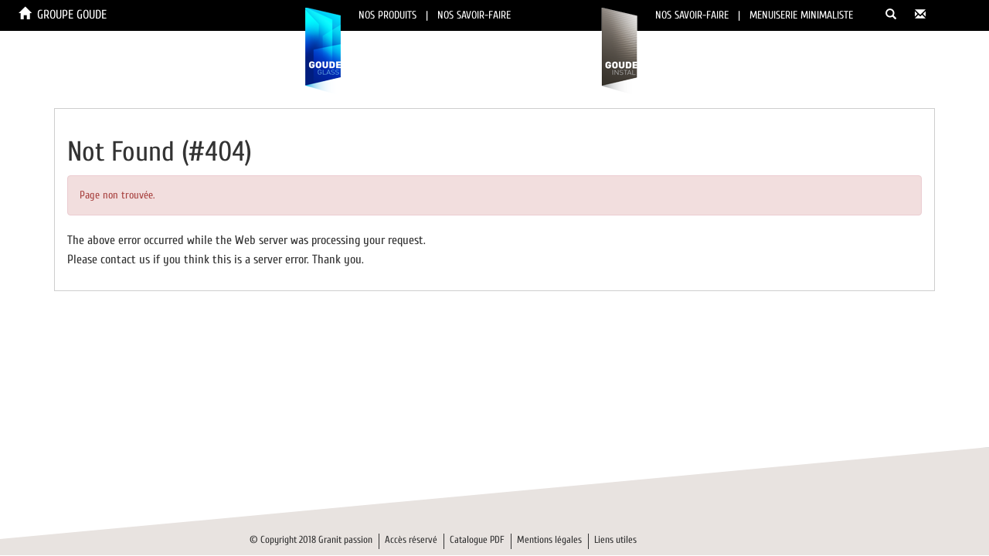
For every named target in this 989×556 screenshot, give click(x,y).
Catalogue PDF (477, 539)
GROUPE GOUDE (72, 15)
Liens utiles (615, 539)
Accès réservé (411, 539)
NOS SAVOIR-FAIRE (474, 15)
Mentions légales (549, 539)
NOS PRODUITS (387, 15)
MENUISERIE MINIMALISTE (801, 15)
